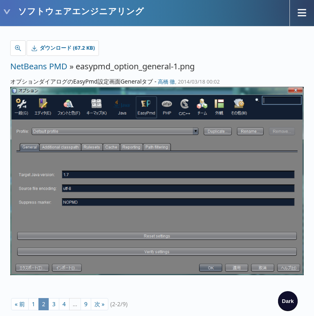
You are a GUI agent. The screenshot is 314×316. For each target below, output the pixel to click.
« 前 (20, 304)
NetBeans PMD (38, 66)
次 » (99, 304)
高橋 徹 (166, 81)
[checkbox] (288, 301)
